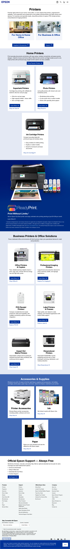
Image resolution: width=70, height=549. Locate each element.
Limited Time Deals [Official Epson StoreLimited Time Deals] (39, 489)
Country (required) (24, 522)
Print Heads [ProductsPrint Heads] (4, 501)
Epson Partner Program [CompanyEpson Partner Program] (57, 495)
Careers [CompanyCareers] (54, 493)
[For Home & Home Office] (20, 36)
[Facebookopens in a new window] (51, 539)
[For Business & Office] (49, 35)
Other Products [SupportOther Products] (22, 501)
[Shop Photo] (42, 108)
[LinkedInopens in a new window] (61, 539)
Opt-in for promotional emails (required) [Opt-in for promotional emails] (12, 529)
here (40, 546)
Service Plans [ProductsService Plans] (5, 506)
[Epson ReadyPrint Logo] (23, 208)
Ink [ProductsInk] (2, 502)
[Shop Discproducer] (44, 365)
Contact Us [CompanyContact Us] (54, 506)
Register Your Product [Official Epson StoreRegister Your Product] (40, 495)
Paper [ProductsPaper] (3, 504)
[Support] (49, 45)
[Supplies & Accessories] (21, 45)
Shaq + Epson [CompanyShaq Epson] (55, 497)
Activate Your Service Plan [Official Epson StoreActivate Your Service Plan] (41, 497)
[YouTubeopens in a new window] (58, 539)
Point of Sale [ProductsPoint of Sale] (5, 493)
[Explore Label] (42, 323)
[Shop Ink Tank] (14, 108)
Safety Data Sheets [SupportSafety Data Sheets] (23, 508)
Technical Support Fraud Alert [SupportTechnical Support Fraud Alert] (25, 514)
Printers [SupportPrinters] (20, 487)
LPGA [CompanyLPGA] (53, 499)
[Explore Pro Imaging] (44, 281)
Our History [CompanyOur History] (54, 489)
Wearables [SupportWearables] (21, 497)
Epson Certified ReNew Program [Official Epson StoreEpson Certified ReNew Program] (42, 491)
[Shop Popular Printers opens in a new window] (35, 63)
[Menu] (67, 2)
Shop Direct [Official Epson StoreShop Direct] (38, 487)
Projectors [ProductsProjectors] (4, 489)
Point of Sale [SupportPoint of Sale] (21, 493)
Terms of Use (5, 535)
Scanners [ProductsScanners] (4, 491)
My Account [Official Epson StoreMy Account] (38, 499)
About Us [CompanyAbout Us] (54, 487)
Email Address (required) (7, 522)
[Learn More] (14, 105)
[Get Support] (13, 477)
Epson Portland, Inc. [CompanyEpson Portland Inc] (56, 501)
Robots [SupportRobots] (20, 495)
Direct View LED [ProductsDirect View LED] (5, 497)
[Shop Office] (13, 281)
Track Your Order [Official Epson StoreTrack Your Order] (39, 493)
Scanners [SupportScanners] (21, 491)
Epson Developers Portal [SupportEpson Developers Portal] (24, 510)
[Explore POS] (13, 325)
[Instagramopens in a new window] (65, 539)
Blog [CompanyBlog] (53, 504)
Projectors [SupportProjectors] (21, 489)
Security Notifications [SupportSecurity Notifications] (23, 512)
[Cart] (64, 2)
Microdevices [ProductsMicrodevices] (5, 499)
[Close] (65, 545)
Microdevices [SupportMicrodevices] (22, 499)
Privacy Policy (10, 532)
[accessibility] (57, 2)
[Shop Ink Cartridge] (29, 153)
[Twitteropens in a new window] (54, 539)
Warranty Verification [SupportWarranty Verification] (23, 502)
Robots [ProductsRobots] (3, 495)
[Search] (61, 2)
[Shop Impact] (13, 367)
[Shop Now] (13, 415)
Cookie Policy (19, 544)
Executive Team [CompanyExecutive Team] (55, 491)
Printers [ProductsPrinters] (4, 487)
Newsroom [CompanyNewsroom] (54, 502)
